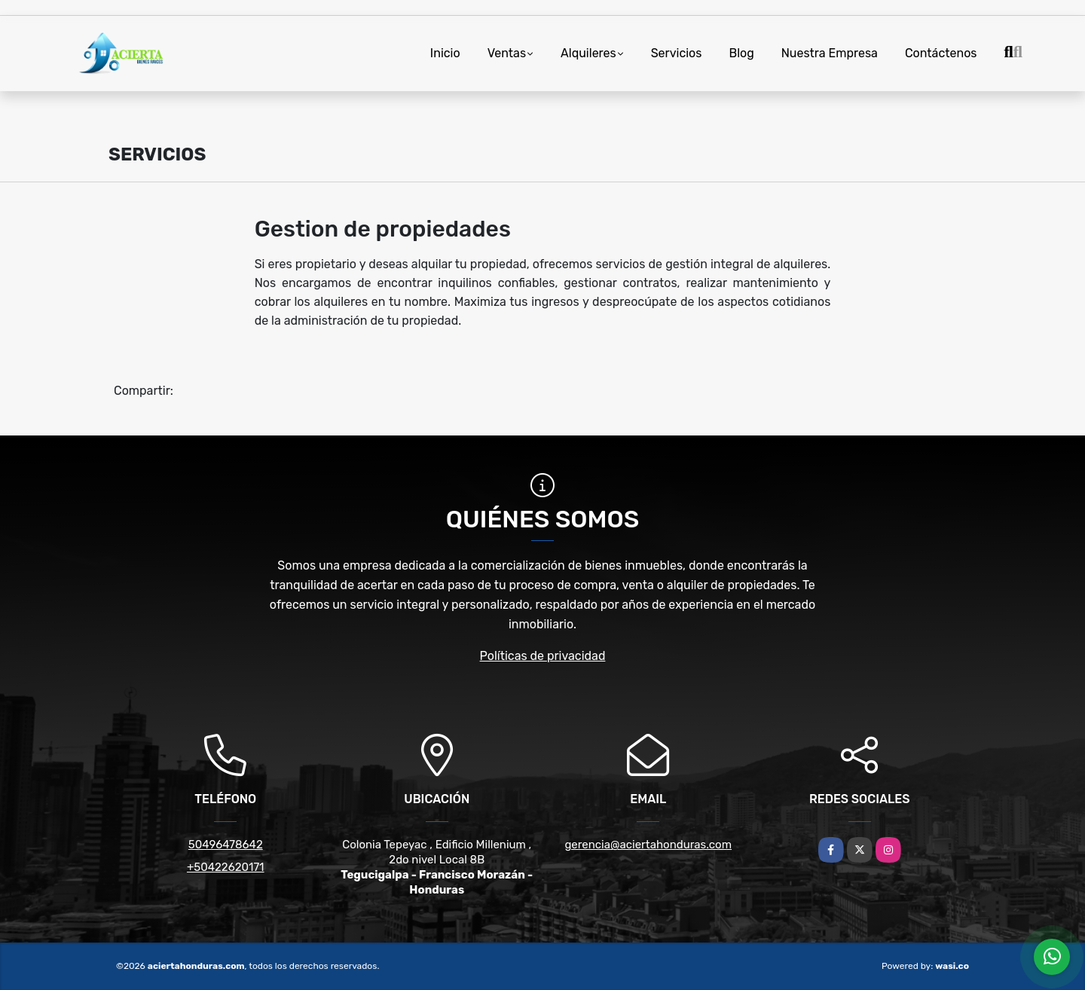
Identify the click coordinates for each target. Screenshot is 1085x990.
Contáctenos (941, 53)
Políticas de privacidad (543, 656)
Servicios (676, 53)
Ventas (506, 53)
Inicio (445, 53)
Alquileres (588, 53)
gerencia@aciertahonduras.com (648, 844)
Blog (741, 53)
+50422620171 (225, 867)
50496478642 (225, 844)
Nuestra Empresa (829, 53)
